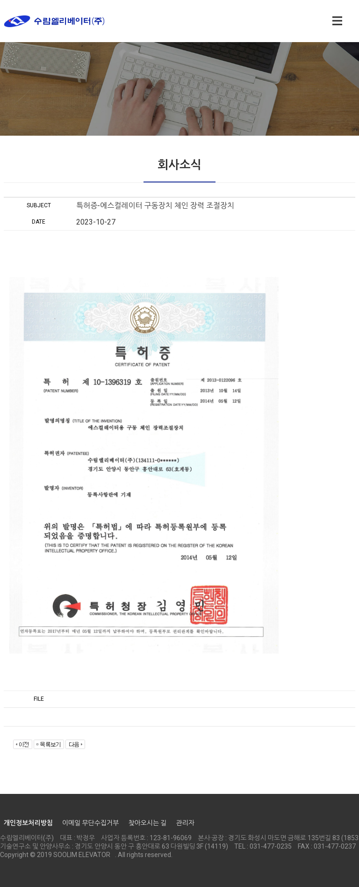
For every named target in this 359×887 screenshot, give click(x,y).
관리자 (185, 823)
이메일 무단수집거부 (90, 823)
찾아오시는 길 (147, 823)
